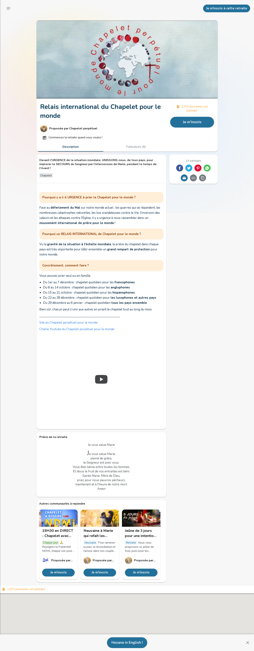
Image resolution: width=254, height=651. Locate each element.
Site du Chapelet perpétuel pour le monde (68, 322)
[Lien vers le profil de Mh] (100, 560)
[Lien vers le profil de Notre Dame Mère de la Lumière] (58, 560)
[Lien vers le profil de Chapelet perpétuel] (103, 128)
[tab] (70, 147)
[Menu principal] (8, 8)
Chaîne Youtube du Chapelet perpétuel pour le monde (76, 329)
